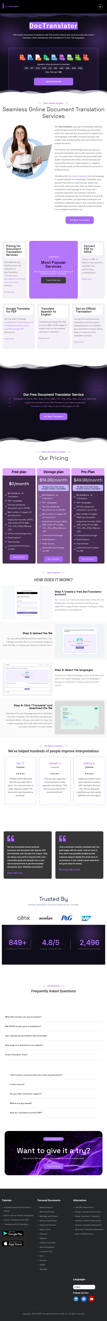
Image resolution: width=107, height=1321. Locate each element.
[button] (53, 1019)
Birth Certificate (47, 1212)
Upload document (53, 81)
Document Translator (57, 273)
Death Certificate (48, 1225)
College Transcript (48, 1242)
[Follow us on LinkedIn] (76, 1299)
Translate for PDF (18, 310)
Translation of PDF (39, 406)
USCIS (42, 1265)
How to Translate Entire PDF (16, 1220)
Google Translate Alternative (88, 1212)
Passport (44, 1234)
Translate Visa (46, 1251)
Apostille (43, 1269)
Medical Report (46, 1207)
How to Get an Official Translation (19, 1215)
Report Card (45, 1229)
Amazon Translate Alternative (88, 1225)
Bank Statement (47, 1247)
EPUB (79, 59)
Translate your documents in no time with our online (14, 278)
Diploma (43, 1238)
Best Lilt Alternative (84, 1234)
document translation (77, 176)
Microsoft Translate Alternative (89, 1229)
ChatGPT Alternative (84, 1207)
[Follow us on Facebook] (84, 1299)
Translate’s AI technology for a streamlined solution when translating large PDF (18, 325)
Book (42, 1256)
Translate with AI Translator (16, 1224)
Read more (9, 292)
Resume (43, 1260)
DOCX (31, 59)
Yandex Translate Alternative (88, 1220)
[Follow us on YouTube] (92, 1299)
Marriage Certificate (49, 1216)
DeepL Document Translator (87, 1216)
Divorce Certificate (48, 1220)
